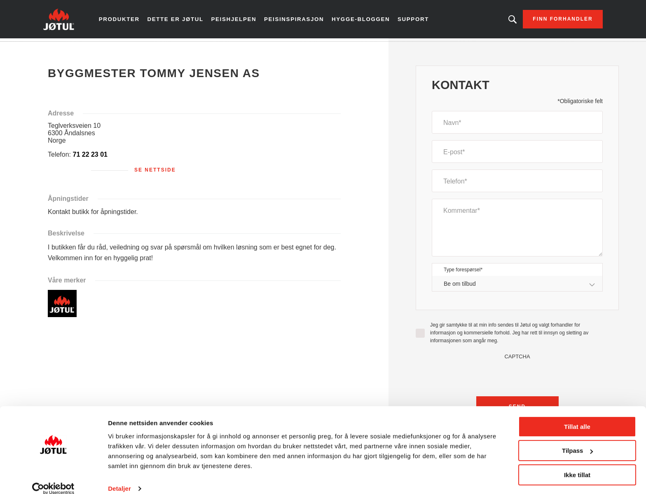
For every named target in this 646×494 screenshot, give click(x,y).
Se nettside (155, 173)
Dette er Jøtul (183, 21)
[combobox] (517, 286)
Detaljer (119, 477)
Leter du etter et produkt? (502, 20)
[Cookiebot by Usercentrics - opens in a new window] (53, 478)
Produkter (129, 21)
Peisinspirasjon (297, 21)
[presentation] (517, 378)
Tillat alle (577, 415)
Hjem (60, 49)
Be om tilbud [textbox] (460, 286)
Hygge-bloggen (362, 21)
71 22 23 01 (90, 157)
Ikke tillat (577, 464)
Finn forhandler (552, 21)
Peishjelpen (240, 21)
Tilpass (577, 439)
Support (412, 21)
